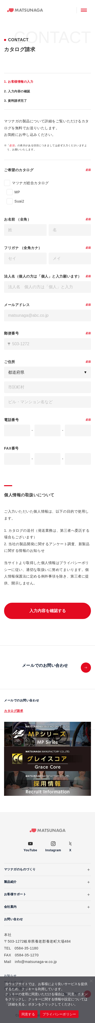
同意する (28, 1014)
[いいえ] (90, 980)
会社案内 (10, 907)
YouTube (30, 850)
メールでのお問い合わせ (21, 700)
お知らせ (10, 975)
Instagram (53, 850)
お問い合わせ (13, 919)
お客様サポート (15, 894)
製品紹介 (10, 882)
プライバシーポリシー (59, 1014)
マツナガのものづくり (20, 869)
